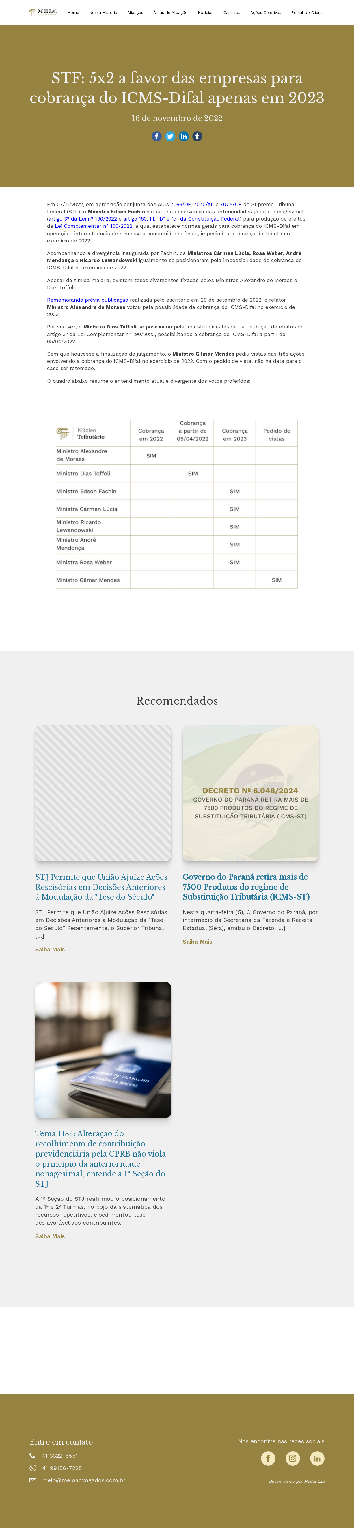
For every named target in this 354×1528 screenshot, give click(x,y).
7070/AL (203, 204)
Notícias (205, 12)
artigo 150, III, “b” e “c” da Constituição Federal (181, 219)
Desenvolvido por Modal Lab (297, 1481)
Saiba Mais (50, 949)
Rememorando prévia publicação (87, 300)
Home (73, 12)
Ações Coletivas (265, 12)
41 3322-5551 (60, 1455)
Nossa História (103, 12)
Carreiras (231, 12)
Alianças (135, 12)
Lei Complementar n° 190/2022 (93, 226)
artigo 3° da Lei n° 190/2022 (83, 219)
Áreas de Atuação (170, 12)
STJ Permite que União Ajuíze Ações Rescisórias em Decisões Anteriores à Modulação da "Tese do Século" (101, 887)
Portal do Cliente (308, 12)
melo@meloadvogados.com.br (83, 1480)
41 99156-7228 (62, 1468)
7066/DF (180, 204)
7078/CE (231, 204)
